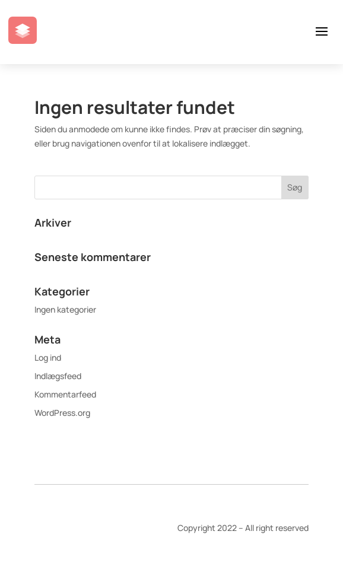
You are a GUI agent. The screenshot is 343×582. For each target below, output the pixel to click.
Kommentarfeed (65, 394)
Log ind (47, 357)
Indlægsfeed (57, 375)
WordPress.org (62, 412)
